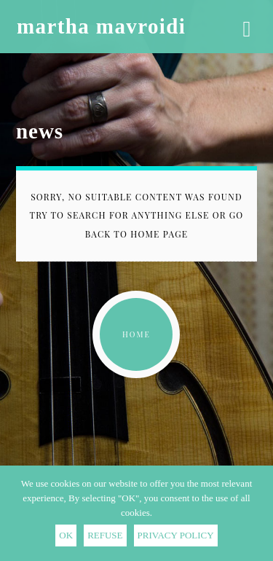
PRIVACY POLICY (176, 535)
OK (66, 535)
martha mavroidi (101, 26)
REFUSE (104, 535)
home (136, 334)
